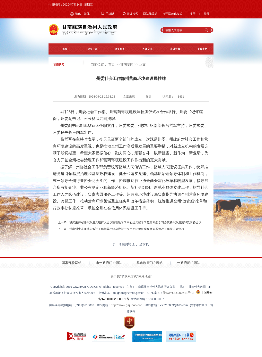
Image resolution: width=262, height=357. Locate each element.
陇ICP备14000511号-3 (178, 292)
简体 (87, 13)
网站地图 (144, 276)
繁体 (78, 13)
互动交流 (144, 49)
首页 (62, 49)
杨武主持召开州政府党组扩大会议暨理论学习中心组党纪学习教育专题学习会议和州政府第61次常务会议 (135, 222)
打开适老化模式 (172, 13)
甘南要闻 (126, 64)
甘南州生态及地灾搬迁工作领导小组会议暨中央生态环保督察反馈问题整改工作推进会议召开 (128, 229)
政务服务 (117, 49)
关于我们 (117, 276)
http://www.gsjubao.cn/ (126, 305)
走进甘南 (172, 49)
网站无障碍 (150, 13)
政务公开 (89, 49)
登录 (206, 13)
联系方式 (130, 276)
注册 (192, 13)
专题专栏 (199, 49)
